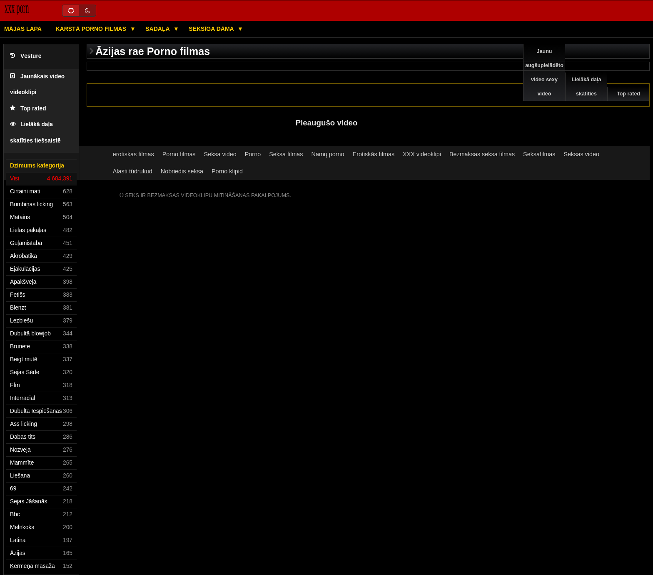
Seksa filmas (286, 154)
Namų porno (328, 154)
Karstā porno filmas (91, 28)
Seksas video (581, 154)
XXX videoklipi (422, 154)
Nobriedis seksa (182, 171)
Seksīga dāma (212, 28)
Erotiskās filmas (374, 154)
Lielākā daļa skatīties (586, 87)
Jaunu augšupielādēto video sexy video (544, 72)
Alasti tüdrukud (132, 171)
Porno (253, 154)
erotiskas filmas (133, 154)
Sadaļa (158, 28)
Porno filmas (179, 154)
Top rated (28, 108)
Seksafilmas (539, 154)
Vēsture (25, 56)
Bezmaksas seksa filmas (482, 154)
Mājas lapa (23, 28)
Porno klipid (227, 171)
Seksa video (220, 154)
